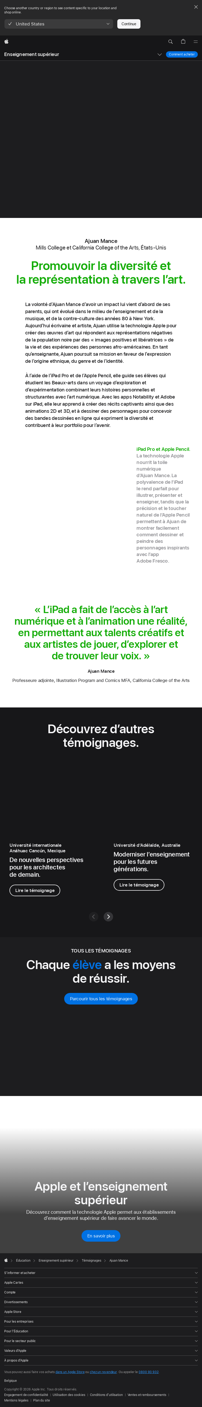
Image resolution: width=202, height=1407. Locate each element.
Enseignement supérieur (31, 54)
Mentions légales (16, 1400)
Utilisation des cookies (69, 1395)
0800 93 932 (149, 1372)
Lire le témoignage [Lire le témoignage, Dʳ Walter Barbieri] (139, 885)
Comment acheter (182, 54)
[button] (59, 23)
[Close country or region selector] (196, 6)
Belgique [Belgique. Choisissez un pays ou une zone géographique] (10, 1381)
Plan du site (41, 1400)
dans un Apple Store (70, 1372)
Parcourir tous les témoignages (101, 998)
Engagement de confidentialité (26, 1395)
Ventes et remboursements (147, 1395)
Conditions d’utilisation (106, 1395)
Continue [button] (129, 24)
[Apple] (6, 41)
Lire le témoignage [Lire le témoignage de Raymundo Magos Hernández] (34, 890)
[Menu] (195, 41)
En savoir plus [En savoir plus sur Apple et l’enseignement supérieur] (101, 1235)
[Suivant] (108, 916)
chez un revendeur (103, 1372)
